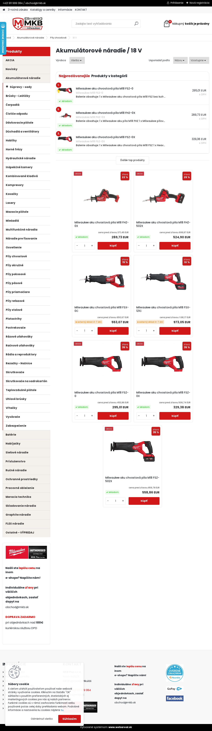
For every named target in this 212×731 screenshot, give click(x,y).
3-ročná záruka (18, 10)
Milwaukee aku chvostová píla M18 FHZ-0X (80, 225)
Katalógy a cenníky (42, 10)
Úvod (8, 37)
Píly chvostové (58, 37)
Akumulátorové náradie (30, 37)
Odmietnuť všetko (42, 719)
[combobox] (180, 60)
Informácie (65, 10)
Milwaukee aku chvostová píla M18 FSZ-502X (131, 402)
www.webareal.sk (120, 727)
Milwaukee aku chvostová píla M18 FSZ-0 (131, 314)
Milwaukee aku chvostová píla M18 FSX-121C (80, 313)
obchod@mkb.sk (17, 607)
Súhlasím (69, 719)
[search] (136, 25)
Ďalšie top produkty (132, 160)
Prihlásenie (177, 3)
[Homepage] (4, 9)
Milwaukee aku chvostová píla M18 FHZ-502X (131, 225)
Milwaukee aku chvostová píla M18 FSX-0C (182, 224)
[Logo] (27, 24)
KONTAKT (81, 10)
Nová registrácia (199, 3)
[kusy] (67, 250)
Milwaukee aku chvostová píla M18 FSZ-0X (182, 314)
